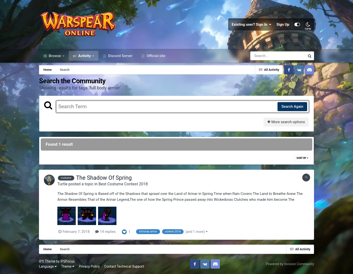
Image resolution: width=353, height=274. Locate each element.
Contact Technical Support (124, 266)
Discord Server (119, 56)
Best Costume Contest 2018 (123, 184)
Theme (67, 266)
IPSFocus (67, 261)
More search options (286, 122)
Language (48, 266)
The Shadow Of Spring (104, 178)
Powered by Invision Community (290, 264)
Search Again (292, 106)
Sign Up (283, 24)
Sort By (302, 158)
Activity (84, 56)
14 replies (105, 231)
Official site (155, 56)
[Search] (263, 55)
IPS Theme (47, 261)
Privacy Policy (89, 266)
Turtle (62, 184)
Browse (55, 56)
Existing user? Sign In (251, 24)
